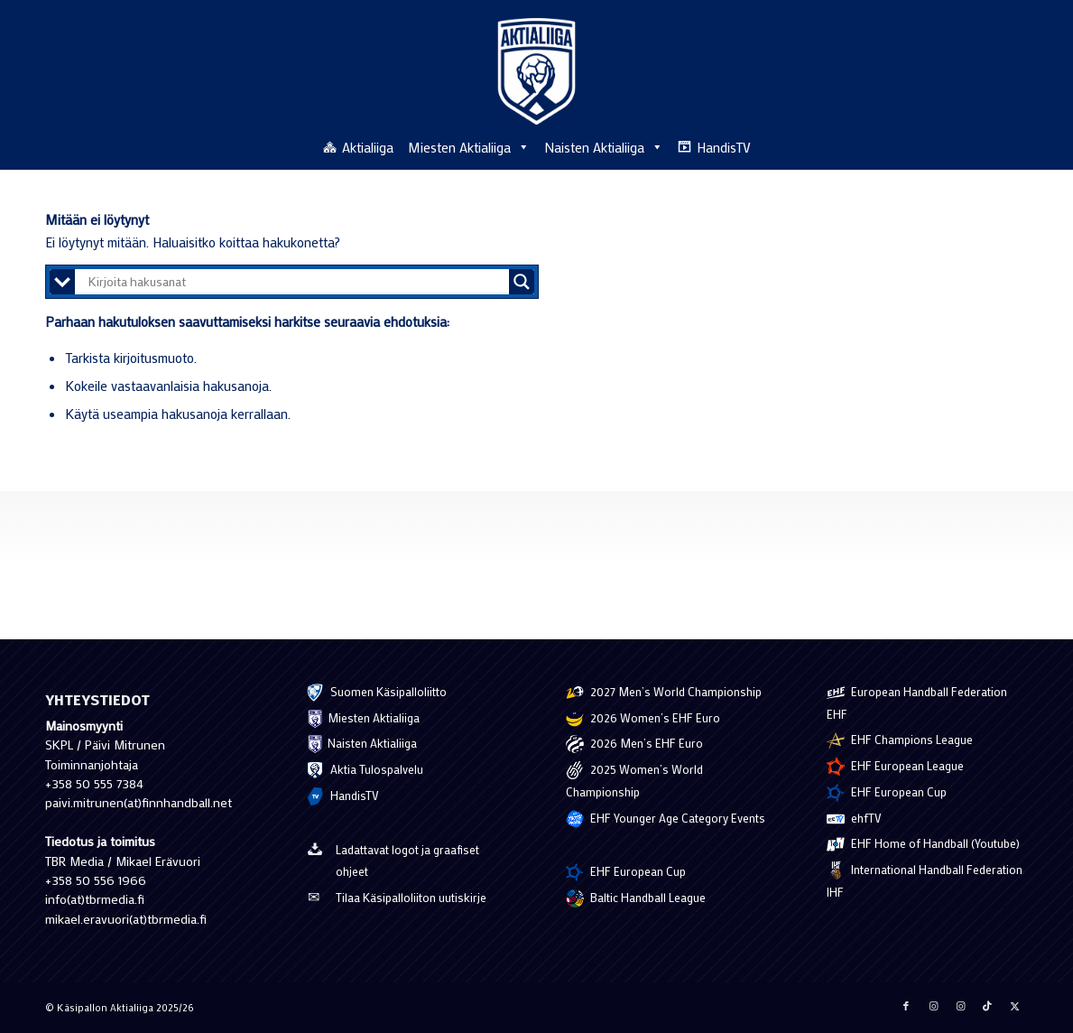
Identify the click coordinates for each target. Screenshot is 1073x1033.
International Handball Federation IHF (924, 880)
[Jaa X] (1014, 1005)
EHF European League (895, 767)
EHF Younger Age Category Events (665, 819)
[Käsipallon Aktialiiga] (536, 71)
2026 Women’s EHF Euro (643, 719)
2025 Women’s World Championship (634, 780)
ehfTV (854, 819)
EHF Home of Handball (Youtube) (923, 844)
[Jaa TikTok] (987, 1005)
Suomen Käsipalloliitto (376, 693)
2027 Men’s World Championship (664, 693)
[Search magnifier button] (521, 281)
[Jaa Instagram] (933, 1005)
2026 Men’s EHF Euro (634, 744)
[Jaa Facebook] (906, 1005)
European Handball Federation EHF (917, 702)
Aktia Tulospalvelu (364, 770)
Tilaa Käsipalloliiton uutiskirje (396, 899)
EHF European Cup (626, 872)
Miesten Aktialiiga (469, 147)
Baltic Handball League (636, 898)
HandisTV (724, 147)
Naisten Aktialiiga (603, 147)
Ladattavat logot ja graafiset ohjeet (392, 860)
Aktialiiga (367, 147)
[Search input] (296, 281)
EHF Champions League (900, 740)
